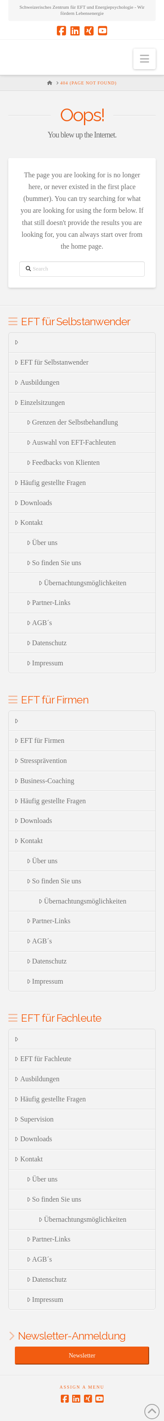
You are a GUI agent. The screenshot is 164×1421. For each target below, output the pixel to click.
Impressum (45, 663)
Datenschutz (47, 643)
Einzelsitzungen (39, 402)
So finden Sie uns (54, 562)
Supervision (33, 1119)
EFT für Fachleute (42, 1058)
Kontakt (28, 522)
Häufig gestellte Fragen (50, 482)
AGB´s (39, 622)
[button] (144, 59)
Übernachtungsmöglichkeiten (82, 583)
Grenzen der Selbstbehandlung (72, 422)
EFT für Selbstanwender (51, 362)
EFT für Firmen (39, 740)
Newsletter (82, 1355)
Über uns (42, 542)
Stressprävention (40, 760)
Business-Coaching (44, 780)
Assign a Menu (82, 1387)
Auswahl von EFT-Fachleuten (71, 442)
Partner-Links (48, 602)
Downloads (33, 502)
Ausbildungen (36, 382)
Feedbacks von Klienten (63, 462)
